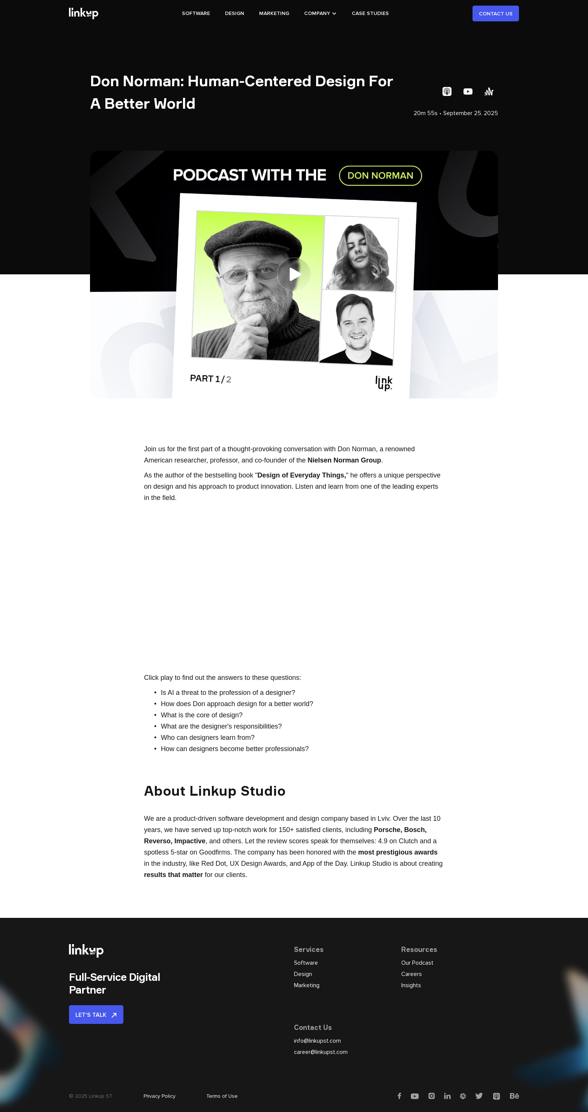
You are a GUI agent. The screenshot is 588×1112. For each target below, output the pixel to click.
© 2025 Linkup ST (90, 1096)
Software (306, 963)
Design (303, 974)
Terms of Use (222, 1096)
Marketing (307, 985)
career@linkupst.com (321, 1052)
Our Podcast (417, 963)
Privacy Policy (160, 1096)
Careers (411, 974)
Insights (411, 985)
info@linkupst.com (317, 1041)
